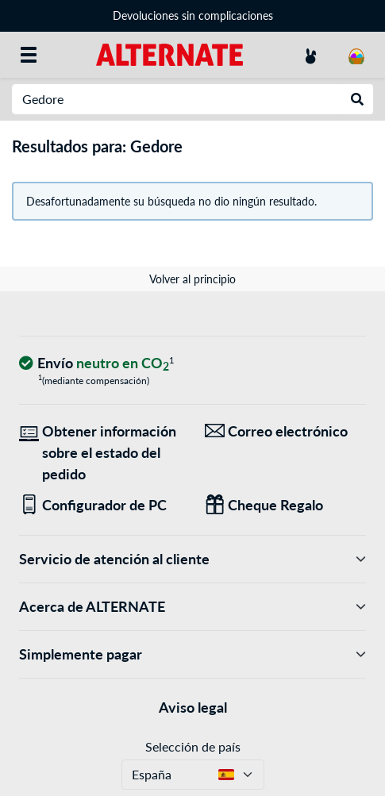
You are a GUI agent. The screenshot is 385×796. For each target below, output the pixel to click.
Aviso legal (193, 707)
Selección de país (193, 746)
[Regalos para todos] (286, 505)
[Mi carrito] (356, 55)
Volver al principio (192, 279)
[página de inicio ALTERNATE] (169, 53)
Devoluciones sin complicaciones (193, 15)
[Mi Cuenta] (310, 55)
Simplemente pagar (192, 654)
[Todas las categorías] (28, 54)
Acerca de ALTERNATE (192, 606)
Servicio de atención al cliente (192, 559)
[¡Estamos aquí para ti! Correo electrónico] (286, 431)
